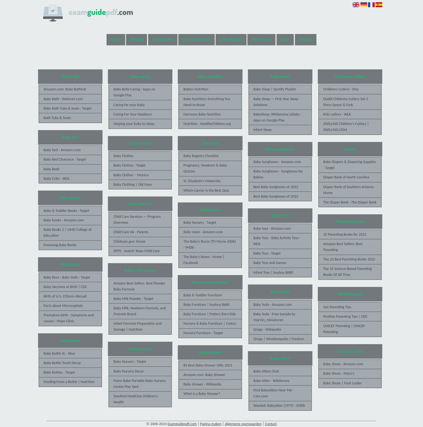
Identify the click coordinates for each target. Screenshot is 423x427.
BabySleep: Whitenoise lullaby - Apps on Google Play (277, 117)
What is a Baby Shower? (201, 393)
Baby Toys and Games (269, 262)
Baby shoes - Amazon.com (343, 364)
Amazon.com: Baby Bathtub (65, 89)
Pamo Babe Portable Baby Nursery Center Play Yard (140, 383)
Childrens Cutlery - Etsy (341, 89)
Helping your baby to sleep (134, 123)
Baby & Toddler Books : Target (66, 210)
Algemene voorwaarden (243, 424)
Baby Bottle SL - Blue (59, 353)
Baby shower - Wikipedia (202, 384)
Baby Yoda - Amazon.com (272, 304)
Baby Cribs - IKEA (57, 178)
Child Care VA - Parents (131, 232)
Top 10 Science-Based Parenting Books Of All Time (347, 271)
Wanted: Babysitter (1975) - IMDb (279, 405)
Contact (305, 39)
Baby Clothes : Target (130, 165)
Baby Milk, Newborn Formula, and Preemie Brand (140, 311)
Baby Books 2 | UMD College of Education (67, 232)
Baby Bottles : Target (59, 372)
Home (116, 39)
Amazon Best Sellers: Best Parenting (342, 247)
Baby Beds (52, 169)
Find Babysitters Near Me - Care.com (273, 393)
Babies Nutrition (195, 89)
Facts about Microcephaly (63, 305)
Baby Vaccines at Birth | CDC (65, 286)
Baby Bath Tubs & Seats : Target (68, 108)
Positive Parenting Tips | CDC (345, 316)
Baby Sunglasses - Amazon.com (277, 162)
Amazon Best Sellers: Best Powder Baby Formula (139, 286)
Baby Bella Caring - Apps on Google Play (134, 92)
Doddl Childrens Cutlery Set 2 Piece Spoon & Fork (345, 102)
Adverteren (261, 39)
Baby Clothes (124, 156)
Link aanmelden (196, 39)
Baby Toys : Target (267, 253)
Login (285, 39)
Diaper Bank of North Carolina (346, 177)
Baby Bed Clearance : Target (65, 159)
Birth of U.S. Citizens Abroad (65, 296)
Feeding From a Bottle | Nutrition (69, 381)
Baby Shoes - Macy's (338, 373)
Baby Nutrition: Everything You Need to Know (206, 102)
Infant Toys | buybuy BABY (273, 272)
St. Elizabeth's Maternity (202, 181)
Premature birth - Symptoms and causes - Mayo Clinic (69, 318)
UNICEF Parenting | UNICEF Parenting (344, 329)
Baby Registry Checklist (201, 156)
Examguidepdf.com (182, 424)
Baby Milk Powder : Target (133, 298)
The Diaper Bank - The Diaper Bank (349, 202)
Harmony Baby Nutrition (202, 114)
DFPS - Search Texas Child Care (137, 251)
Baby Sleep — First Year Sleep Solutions (275, 102)
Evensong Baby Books (60, 245)
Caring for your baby (129, 105)
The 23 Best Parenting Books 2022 (349, 259)
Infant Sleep (262, 129)
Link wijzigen (231, 39)
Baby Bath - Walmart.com (63, 99)
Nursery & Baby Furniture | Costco (209, 323)
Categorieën (162, 39)
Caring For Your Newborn (133, 114)
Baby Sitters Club (266, 371)
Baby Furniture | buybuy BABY (206, 304)
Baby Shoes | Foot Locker (342, 383)
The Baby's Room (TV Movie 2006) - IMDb (209, 244)
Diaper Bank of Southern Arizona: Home (348, 190)
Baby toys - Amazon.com (272, 228)
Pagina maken (210, 424)
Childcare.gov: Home (129, 241)
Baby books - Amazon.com (64, 220)
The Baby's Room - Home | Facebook (203, 260)
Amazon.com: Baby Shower (204, 374)
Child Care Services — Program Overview (137, 219)
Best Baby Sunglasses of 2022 (275, 187)
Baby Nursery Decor (129, 371)
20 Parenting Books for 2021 (344, 234)
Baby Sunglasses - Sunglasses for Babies (278, 174)
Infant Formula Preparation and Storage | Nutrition (138, 326)
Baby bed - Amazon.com (62, 150)
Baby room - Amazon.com (203, 232)
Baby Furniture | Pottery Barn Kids (209, 314)
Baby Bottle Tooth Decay (62, 363)
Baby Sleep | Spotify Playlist (274, 89)
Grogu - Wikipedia (267, 329)
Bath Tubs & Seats (57, 118)
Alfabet (136, 39)
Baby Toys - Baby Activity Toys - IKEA (277, 241)
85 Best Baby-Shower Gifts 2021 (207, 365)
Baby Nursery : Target (130, 361)
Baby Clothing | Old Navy (133, 184)
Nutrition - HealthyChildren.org (207, 123)
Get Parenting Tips (337, 307)
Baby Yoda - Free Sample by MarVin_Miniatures (274, 317)
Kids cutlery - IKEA (337, 114)
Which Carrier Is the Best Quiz (206, 190)
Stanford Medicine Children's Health (136, 399)
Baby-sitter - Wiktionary (271, 380)
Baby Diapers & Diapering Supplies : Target (349, 165)
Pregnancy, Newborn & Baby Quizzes (205, 168)
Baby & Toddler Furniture (202, 295)
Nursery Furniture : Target (203, 333)
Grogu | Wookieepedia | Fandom (278, 339)
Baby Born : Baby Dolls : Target (67, 277)
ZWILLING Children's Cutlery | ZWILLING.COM (346, 126)
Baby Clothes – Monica (131, 175)
